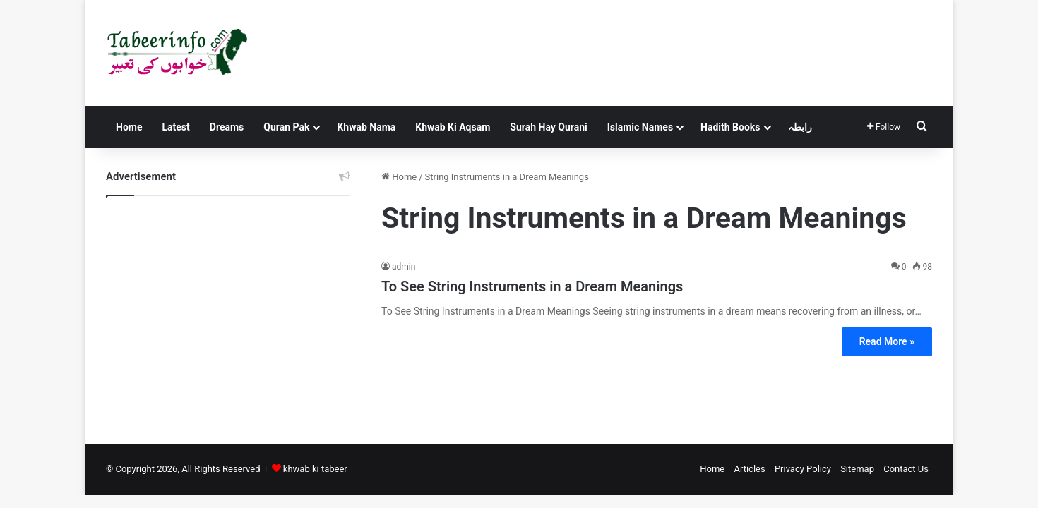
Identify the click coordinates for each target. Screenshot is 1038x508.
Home (129, 127)
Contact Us (906, 469)
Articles (749, 469)
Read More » (886, 341)
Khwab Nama (366, 127)
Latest (175, 127)
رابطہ (800, 127)
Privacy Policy (803, 469)
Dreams (227, 127)
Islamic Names (640, 127)
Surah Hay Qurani (548, 127)
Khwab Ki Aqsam (452, 127)
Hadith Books (730, 127)
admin (403, 267)
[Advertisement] (228, 309)
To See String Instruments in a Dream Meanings (532, 286)
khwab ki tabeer (315, 469)
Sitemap (857, 469)
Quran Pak (286, 127)
